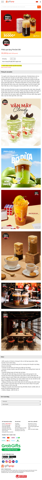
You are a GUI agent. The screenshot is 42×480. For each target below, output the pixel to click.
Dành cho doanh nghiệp (33, 429)
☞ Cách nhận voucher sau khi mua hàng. (11, 65)
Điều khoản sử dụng (32, 423)
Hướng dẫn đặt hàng (6, 427)
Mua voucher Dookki (6, 67)
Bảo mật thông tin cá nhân (20, 427)
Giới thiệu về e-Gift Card (20, 430)
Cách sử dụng (5, 430)
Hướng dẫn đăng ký (6, 426)
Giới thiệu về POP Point (20, 429)
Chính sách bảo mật (32, 425)
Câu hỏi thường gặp (6, 425)
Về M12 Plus (17, 425)
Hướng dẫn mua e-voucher (7, 432)
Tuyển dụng (17, 426)
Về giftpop (17, 423)
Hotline (6, 423)
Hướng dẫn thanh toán (6, 429)
